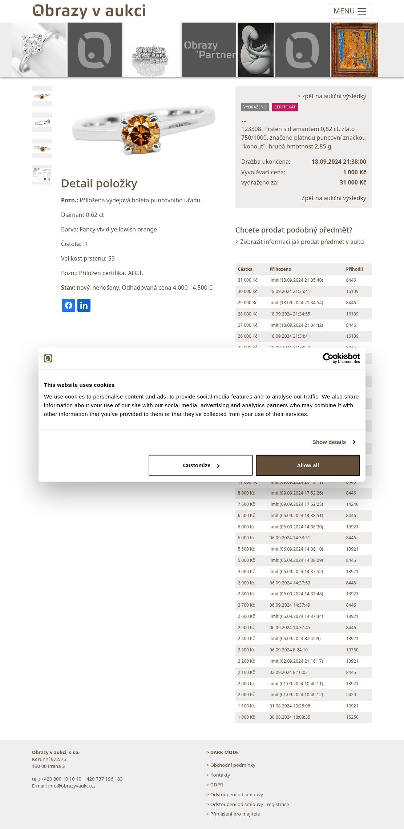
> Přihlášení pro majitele (233, 813)
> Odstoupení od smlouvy (234, 794)
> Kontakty (218, 775)
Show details (329, 442)
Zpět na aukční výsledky (334, 198)
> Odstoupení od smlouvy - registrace (247, 804)
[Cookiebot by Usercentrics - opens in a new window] (328, 358)
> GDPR (214, 784)
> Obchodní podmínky (230, 765)
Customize (201, 465)
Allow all (308, 465)
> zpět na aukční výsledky (331, 96)
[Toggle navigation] (350, 11)
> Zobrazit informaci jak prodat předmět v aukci (299, 242)
